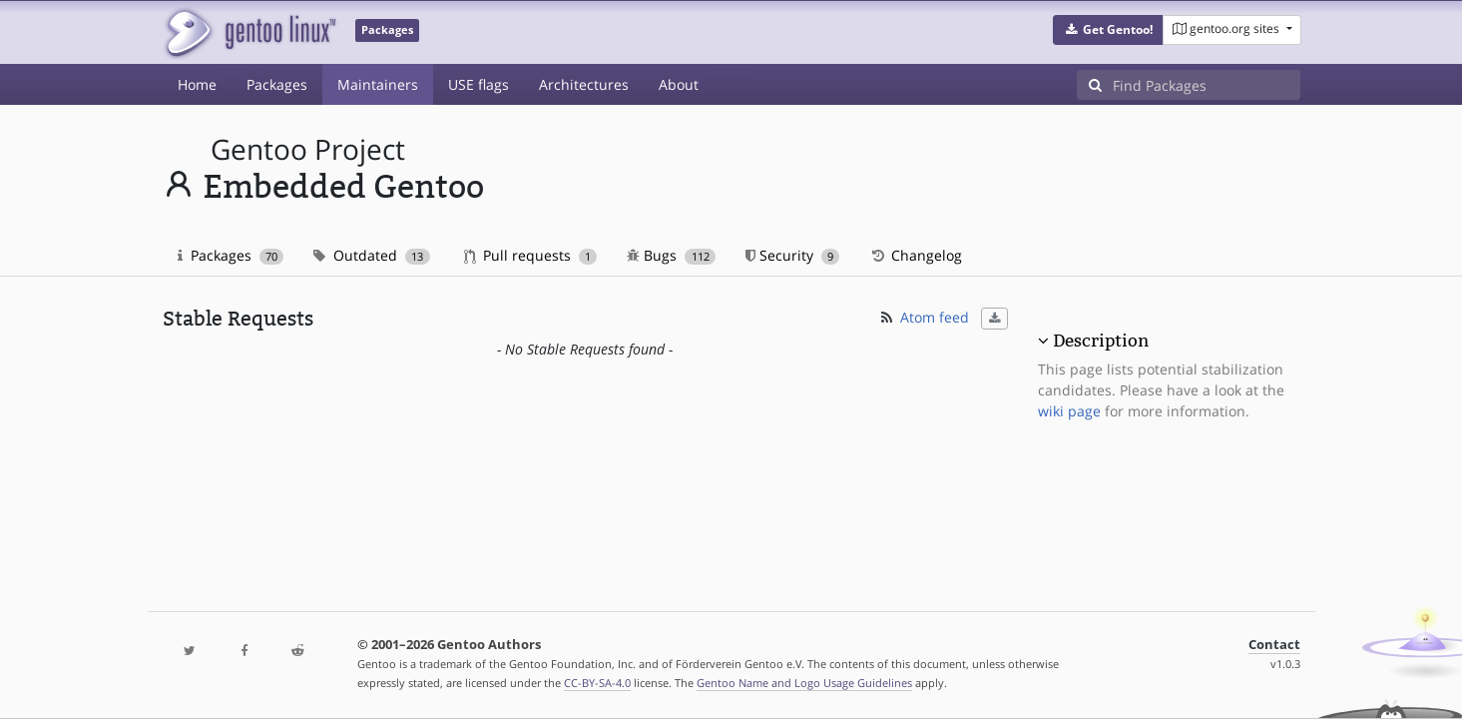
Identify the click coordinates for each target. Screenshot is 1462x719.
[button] (1108, 30)
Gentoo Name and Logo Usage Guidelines (804, 682)
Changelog (915, 255)
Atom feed (923, 317)
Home (197, 84)
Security (792, 255)
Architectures (584, 84)
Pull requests (531, 255)
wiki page (1069, 410)
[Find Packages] (1206, 85)
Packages (276, 84)
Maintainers (377, 84)
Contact (1274, 644)
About (679, 84)
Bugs (671, 255)
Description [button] (1101, 341)
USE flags (478, 84)
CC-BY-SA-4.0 (597, 682)
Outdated (371, 255)
